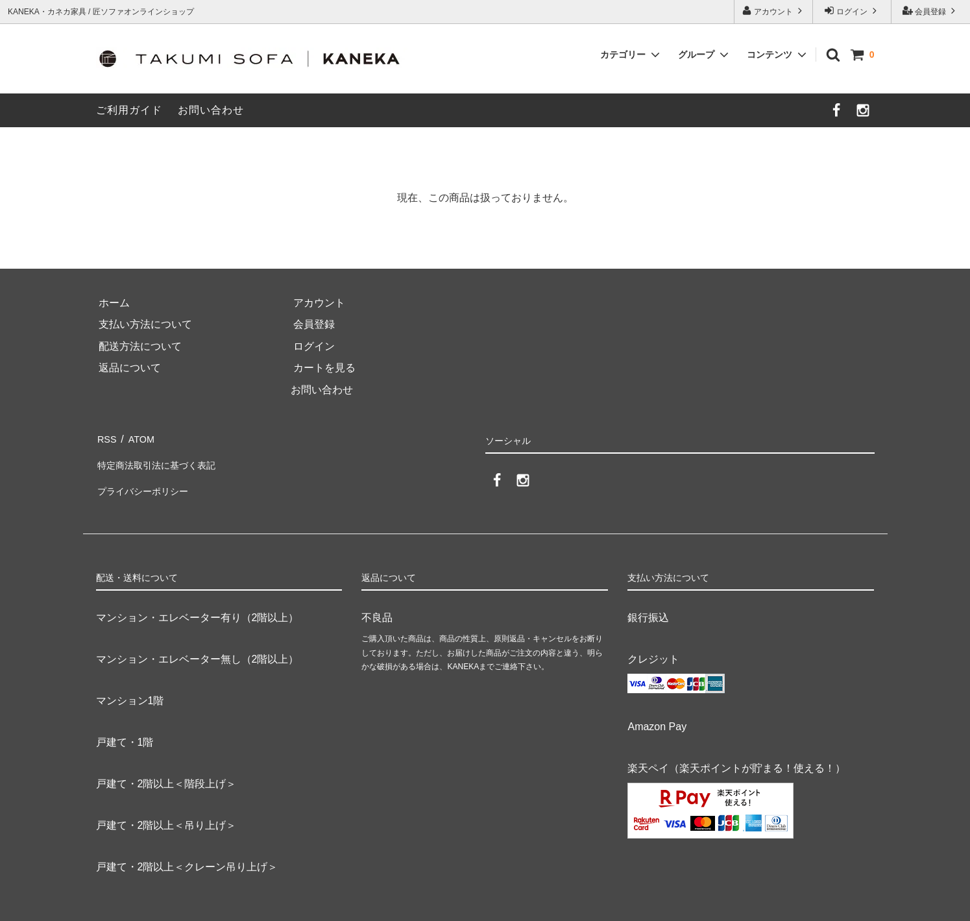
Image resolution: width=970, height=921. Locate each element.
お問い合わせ (211, 110)
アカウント (774, 10)
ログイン (852, 10)
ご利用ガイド (129, 110)
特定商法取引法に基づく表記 (163, 459)
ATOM (139, 437)
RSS (106, 437)
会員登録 (931, 10)
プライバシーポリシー (148, 481)
